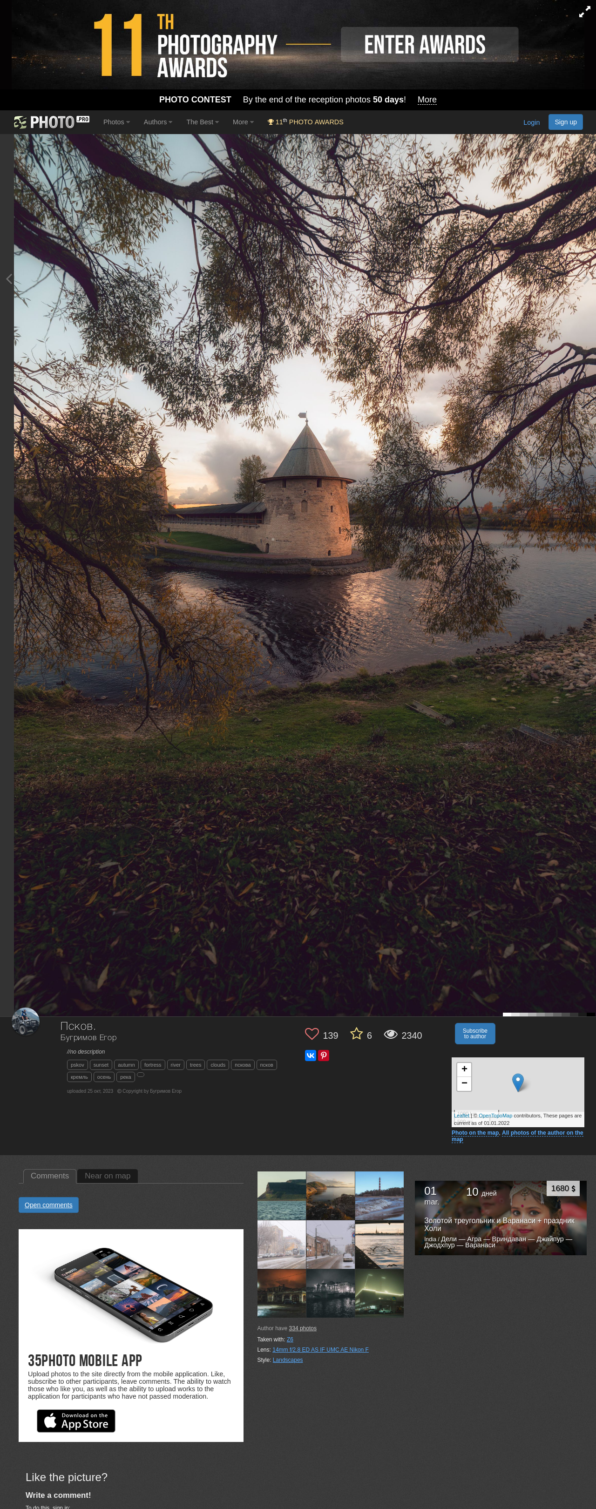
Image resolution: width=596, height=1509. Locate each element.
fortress (153, 1065)
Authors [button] (158, 122)
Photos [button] (116, 122)
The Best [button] (202, 122)
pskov (77, 1065)
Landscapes (288, 1360)
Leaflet (461, 1115)
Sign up (566, 122)
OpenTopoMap (495, 1115)
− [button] (464, 1084)
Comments (50, 1175)
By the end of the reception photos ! (298, 100)
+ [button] (464, 1070)
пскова (243, 1065)
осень (104, 1077)
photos (303, 1328)
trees (195, 1065)
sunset (101, 1065)
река (125, 1077)
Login (531, 123)
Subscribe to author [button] (475, 1034)
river (176, 1065)
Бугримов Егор (89, 1038)
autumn (126, 1065)
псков (266, 1065)
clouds (217, 1065)
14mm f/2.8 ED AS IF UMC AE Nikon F (320, 1350)
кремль (79, 1077)
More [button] (243, 122)
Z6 (290, 1339)
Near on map (107, 1175)
